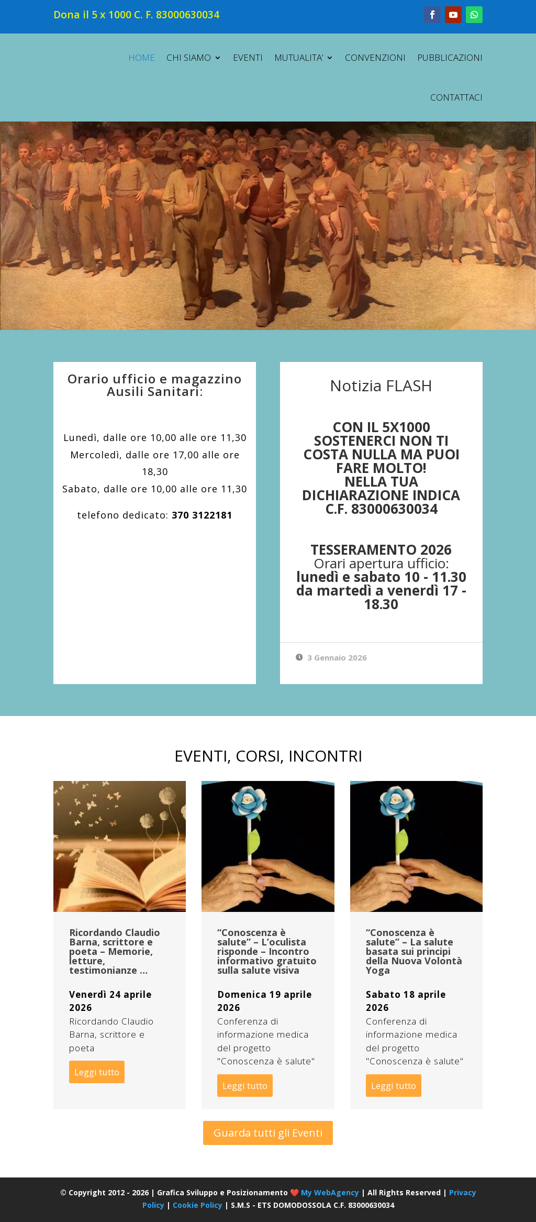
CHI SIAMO (188, 57)
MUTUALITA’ (298, 57)
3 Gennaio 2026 (331, 657)
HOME (141, 57)
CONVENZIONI (375, 57)
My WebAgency (330, 1192)
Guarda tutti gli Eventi (268, 1133)
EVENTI (248, 57)
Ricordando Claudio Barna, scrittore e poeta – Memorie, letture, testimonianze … (114, 951)
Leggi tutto (96, 1072)
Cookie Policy (197, 1205)
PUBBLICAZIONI (450, 57)
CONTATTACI (456, 97)
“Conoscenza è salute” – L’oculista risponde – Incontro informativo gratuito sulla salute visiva (267, 951)
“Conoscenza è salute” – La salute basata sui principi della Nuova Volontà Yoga (414, 951)
